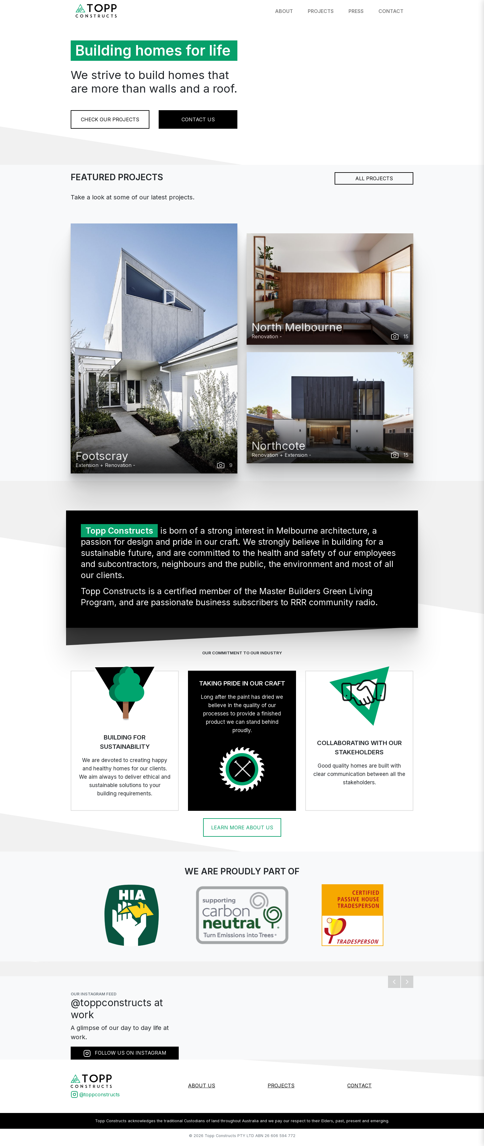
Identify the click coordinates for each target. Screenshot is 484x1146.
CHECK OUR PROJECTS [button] (110, 119)
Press (356, 11)
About (284, 11)
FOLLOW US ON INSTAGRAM (124, 1053)
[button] (394, 982)
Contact (390, 11)
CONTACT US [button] (198, 119)
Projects (321, 11)
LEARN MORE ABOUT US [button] (242, 827)
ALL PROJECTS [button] (374, 178)
